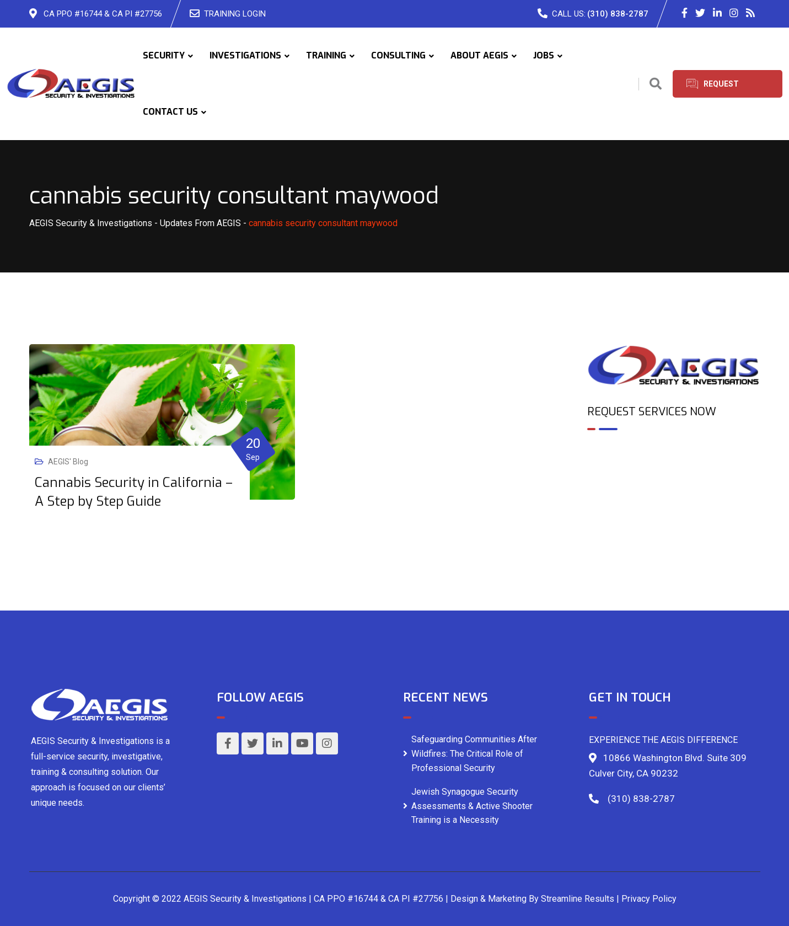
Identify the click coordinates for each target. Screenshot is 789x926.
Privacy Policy (649, 898)
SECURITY (164, 55)
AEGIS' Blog (68, 461)
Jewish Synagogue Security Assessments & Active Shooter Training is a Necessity (472, 805)
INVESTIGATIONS (245, 55)
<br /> (673, 486)
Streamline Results (577, 898)
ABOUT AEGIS (479, 55)
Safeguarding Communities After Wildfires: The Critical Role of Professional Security (474, 753)
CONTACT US (170, 111)
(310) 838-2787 (617, 14)
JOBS (543, 55)
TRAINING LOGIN (235, 14)
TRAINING (326, 55)
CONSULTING (398, 55)
